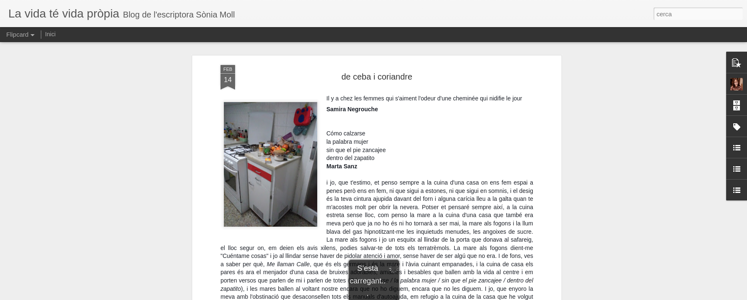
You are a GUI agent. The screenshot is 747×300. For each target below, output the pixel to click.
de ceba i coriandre (376, 76)
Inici (50, 34)
